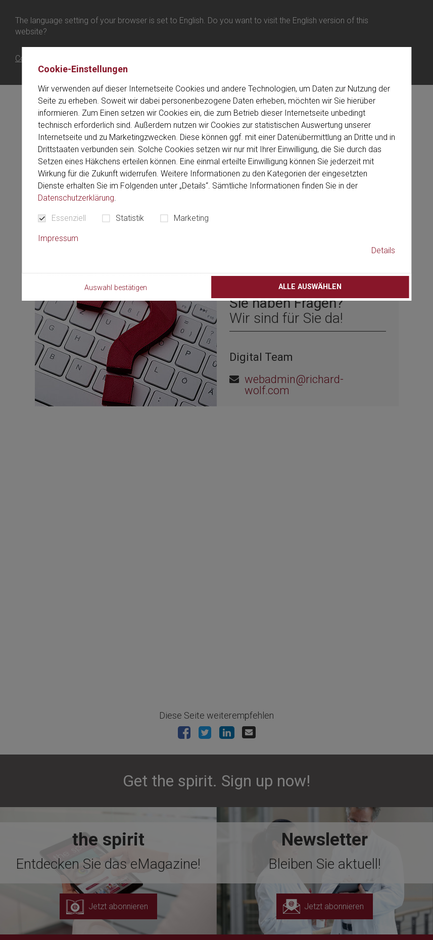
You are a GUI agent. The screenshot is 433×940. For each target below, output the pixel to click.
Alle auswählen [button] (310, 287)
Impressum (58, 238)
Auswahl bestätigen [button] (115, 288)
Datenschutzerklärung (76, 198)
